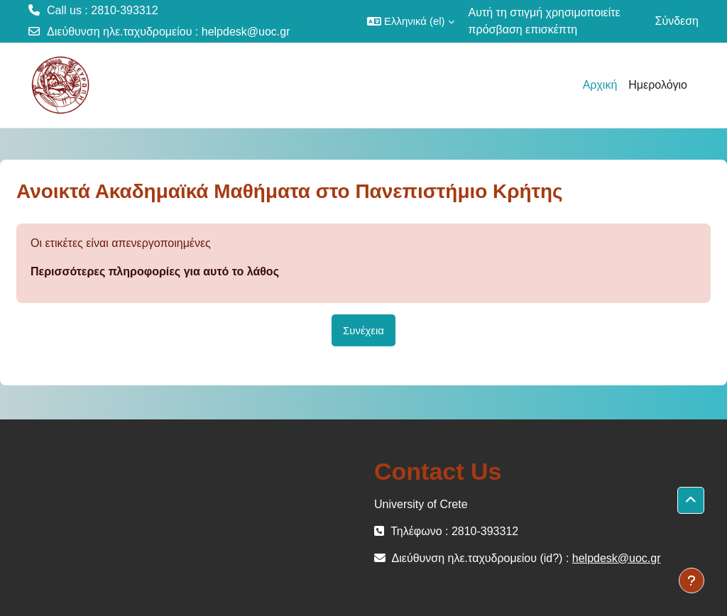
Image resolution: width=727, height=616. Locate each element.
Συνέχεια (363, 330)
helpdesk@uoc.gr (246, 32)
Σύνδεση (677, 21)
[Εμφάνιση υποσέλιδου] (691, 580)
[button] (410, 21)
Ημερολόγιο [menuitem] (657, 85)
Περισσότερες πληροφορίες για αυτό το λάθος (155, 271)
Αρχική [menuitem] (600, 85)
